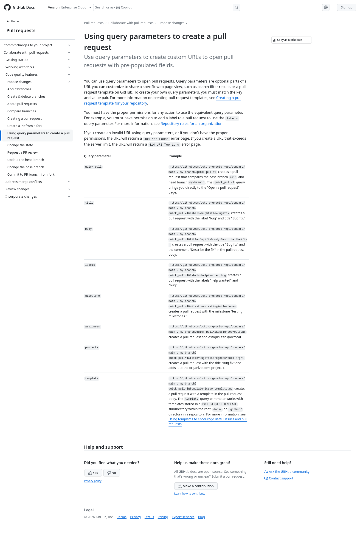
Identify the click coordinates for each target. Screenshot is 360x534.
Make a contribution (196, 486)
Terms (122, 517)
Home (12, 21)
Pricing (163, 517)
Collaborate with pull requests (131, 23)
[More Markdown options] (308, 40)
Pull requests (20, 30)
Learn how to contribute (189, 493)
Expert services (183, 517)
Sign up (346, 7)
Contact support (278, 478)
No (111, 472)
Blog (201, 517)
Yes (93, 472)
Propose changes (171, 23)
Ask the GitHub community (286, 471)
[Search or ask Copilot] (166, 7)
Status (149, 517)
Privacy (135, 517)
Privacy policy (92, 481)
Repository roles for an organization (191, 123)
